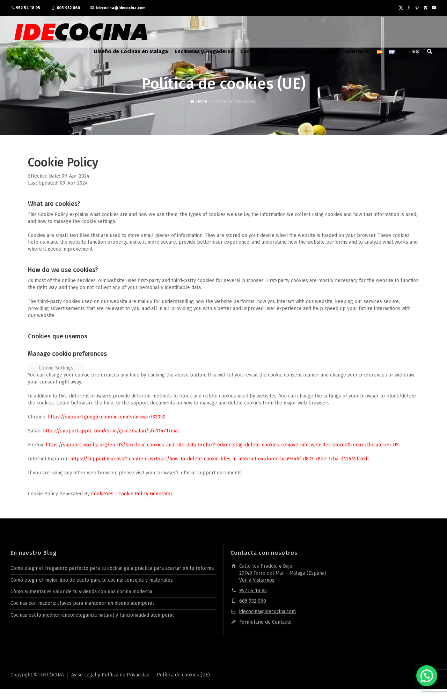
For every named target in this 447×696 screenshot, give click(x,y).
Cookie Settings (56, 368)
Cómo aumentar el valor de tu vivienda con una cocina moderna (81, 592)
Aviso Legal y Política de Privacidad (110, 675)
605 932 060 (68, 8)
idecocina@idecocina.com (120, 8)
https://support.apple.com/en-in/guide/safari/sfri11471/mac (111, 431)
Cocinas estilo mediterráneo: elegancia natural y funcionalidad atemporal (92, 615)
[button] (426, 675)
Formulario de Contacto (265, 622)
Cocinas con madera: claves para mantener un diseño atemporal (82, 603)
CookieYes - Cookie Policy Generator (131, 494)
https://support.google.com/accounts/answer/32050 (107, 417)
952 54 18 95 (28, 8)
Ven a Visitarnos (256, 580)
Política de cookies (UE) (183, 675)
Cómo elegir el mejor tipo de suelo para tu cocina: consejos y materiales (91, 580)
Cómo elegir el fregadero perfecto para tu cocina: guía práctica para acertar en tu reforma (112, 568)
